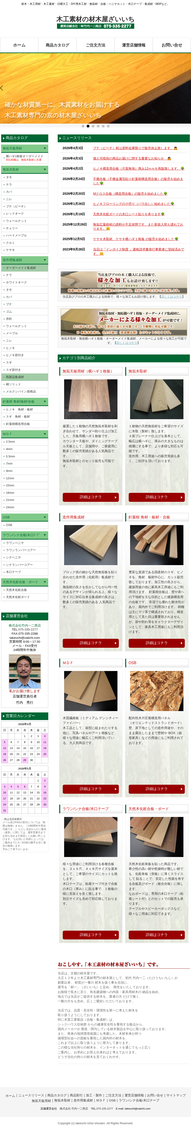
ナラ (9, 184)
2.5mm (10, 441)
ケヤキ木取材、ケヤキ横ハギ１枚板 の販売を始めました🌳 (136, 239)
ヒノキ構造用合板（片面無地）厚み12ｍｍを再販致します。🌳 (139, 168)
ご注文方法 (95, 45)
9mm (9, 471)
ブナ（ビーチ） (16, 206)
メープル (12, 333)
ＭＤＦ (7, 434)
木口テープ (13, 572)
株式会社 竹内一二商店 (74, 1108)
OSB (6, 517)
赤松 (9, 318)
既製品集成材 (15, 377)
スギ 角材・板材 (18, 416)
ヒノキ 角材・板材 (19, 409)
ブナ (9, 304)
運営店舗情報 (133, 45)
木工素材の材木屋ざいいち (95, 19)
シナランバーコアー (19, 564)
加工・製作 (94, 1095)
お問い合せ (172, 45)
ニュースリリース (31, 1095)
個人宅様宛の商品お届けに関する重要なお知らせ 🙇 (132, 158)
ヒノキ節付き (15, 355)
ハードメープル (16, 235)
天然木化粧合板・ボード (20, 582)
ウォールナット (16, 221)
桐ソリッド (13, 384)
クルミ (10, 242)
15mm (10, 485)
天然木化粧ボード (18, 597)
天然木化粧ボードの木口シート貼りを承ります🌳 (129, 214)
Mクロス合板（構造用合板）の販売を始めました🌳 (130, 193)
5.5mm (10, 456)
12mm (10, 478)
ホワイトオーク (16, 282)
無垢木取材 (11, 169)
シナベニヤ (13, 557)
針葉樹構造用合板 (18, 424)
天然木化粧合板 (16, 590)
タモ (9, 177)
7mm (9, 463)
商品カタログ (57, 45)
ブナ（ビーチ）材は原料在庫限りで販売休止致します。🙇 (135, 148)
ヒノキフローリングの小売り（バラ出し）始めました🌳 (133, 204)
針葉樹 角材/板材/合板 (18, 401)
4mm (9, 449)
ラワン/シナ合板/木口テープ (139, 1100)
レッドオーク (15, 213)
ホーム (19, 45)
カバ (9, 191)
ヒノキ (10, 348)
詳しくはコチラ (171, 296)
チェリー (12, 228)
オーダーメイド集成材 (21, 268)
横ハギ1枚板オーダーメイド (24, 157)
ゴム (9, 311)
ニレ (9, 199)
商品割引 (76, 1095)
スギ (9, 362)
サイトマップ (176, 1095)
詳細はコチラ (91, 497)
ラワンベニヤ (15, 543)
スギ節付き (13, 370)
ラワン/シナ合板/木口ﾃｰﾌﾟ (21, 535)
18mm (10, 492)
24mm (10, 507)
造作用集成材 (12, 260)
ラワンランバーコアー (21, 550)
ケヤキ (10, 250)
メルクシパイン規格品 (21, 391)
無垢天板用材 (12, 148)
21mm (10, 500)
